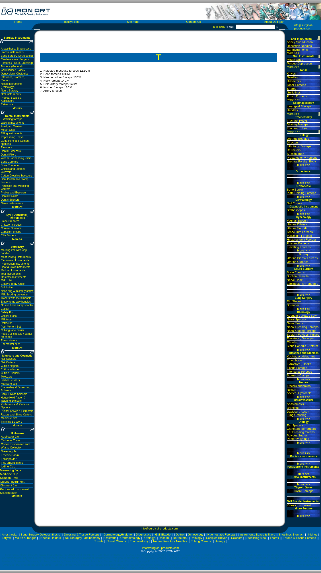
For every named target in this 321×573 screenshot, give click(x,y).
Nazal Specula (296, 319)
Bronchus (293, 407)
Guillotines (294, 92)
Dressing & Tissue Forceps (81, 534)
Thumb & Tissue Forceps (299, 538)
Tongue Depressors (300, 63)
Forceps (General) (12, 66)
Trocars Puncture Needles (169, 541)
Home (18, 21)
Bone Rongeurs (10, 165)
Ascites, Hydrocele (299, 393)
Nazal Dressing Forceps (303, 327)
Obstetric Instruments (13, 277)
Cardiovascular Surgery (15, 59)
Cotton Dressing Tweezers (16, 175)
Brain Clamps (296, 272)
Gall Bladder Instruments (303, 501)
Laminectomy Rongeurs (302, 283)
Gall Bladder (163, 534)
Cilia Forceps (8, 235)
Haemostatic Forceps (221, 534)
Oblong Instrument (12, 481)
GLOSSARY (219, 27)
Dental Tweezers (11, 151)
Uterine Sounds (297, 228)
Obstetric (110, 538)
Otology (303, 422)
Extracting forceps (11, 119)
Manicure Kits (9, 418)
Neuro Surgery (9, 90)
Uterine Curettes (298, 262)
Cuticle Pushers (10, 373)
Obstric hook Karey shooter (17, 305)
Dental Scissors (10, 199)
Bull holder (7, 287)
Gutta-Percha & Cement (15, 140)
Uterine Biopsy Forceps (302, 258)
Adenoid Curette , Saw (302, 315)
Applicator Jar (10, 436)
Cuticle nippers (10, 365)
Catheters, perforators (301, 428)
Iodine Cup (8, 466)
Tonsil (303, 70)
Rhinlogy (196, 538)
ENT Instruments (301, 38)
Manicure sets (9, 383)
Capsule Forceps (11, 231)
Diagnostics (143, 534)
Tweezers (6, 376)
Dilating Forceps (297, 124)
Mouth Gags (8, 129)
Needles (292, 77)
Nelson (291, 389)
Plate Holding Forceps (301, 193)
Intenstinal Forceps (299, 371)
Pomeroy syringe (298, 438)
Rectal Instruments (304, 477)
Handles (292, 110)
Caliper (5, 308)
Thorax (274, 538)
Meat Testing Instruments (16, 257)
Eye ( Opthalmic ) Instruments (17, 216)
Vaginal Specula (297, 220)
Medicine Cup (9, 474)
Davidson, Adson (298, 411)
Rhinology (303, 312)
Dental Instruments (17, 116)
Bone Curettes (9, 161)
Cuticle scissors (10, 369)
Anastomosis (295, 404)
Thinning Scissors (11, 421)
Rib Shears (294, 301)
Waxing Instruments (13, 122)
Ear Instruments (297, 49)
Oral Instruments (11, 94)
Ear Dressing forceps (301, 432)
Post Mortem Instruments (303, 466)
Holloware (17, 433)
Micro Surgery (304, 508)
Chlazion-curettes (11, 224)
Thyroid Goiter (303, 487)
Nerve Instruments (12, 203)
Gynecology (303, 217)
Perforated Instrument (14, 489)
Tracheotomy (303, 117)
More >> (17, 206)
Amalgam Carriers (12, 126)
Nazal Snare (295, 323)
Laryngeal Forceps (299, 106)
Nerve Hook (294, 280)
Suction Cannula (298, 276)
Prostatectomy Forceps (302, 157)
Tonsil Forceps (296, 85)
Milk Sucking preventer (14, 294)
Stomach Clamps (298, 375)
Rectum (164, 538)
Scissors (236, 538)
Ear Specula (295, 425)
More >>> (293, 53)
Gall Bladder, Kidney (13, 70)
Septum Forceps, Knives (303, 334)
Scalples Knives (216, 538)
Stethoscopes (296, 210)
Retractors (7, 104)
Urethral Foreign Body (301, 161)
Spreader (293, 305)
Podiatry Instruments (303, 456)
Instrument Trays (12, 462)
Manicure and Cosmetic (17, 355)
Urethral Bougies (298, 138)
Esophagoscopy (303, 102)
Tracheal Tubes (297, 128)
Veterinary (17, 247)
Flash (280, 21)
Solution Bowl (9, 478)
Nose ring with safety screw (17, 291)
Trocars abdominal (299, 386)
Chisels (292, 342)
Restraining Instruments (15, 260)
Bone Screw (295, 189)
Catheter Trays (10, 440)
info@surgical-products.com (303, 26)
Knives (291, 73)
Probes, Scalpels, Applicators (11, 99)
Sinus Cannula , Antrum (302, 346)
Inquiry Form (71, 21)
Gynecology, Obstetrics (14, 73)
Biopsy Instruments (12, 52)
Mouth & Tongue (25, 538)
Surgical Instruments (17, 37)
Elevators (6, 147)
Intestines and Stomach (304, 353)
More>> (17, 425)
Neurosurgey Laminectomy (82, 538)
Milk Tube (6, 280)
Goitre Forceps (303, 491)
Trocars (303, 382)
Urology (303, 135)
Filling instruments (12, 133)
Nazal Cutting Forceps (301, 330)
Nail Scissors (8, 358)
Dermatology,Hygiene (117, 534)
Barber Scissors (10, 380)
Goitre (180, 534)
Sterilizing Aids (256, 538)
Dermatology (303, 199)
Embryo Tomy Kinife (13, 283)
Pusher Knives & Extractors (17, 411)
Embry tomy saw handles (16, 301)
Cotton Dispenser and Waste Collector (15, 445)
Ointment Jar (8, 485)
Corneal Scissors (11, 228)
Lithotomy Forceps (299, 146)
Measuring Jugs (10, 470)
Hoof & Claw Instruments (16, 267)
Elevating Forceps (299, 247)
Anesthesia (9, 534)
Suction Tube (295, 154)
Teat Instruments (11, 273)
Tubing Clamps (201, 541)
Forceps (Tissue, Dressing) (17, 62)
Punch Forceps (297, 96)
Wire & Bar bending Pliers (16, 158)
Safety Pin (7, 312)
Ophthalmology (130, 538)
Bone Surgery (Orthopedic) (17, 55)
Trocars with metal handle (16, 298)
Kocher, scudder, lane (301, 356)
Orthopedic (303, 186)
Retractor (6, 323)
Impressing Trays (12, 137)
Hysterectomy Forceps (302, 239)
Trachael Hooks (297, 120)
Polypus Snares (297, 435)
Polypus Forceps (298, 243)
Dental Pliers (8, 154)
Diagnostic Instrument (304, 206)
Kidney (312, 534)
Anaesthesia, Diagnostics (16, 48)
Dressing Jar (9, 451)
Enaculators (294, 360)
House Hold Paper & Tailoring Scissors (13, 399)
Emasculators (9, 340)
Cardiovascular (303, 400)
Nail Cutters (8, 362)
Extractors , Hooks (299, 364)
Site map (133, 21)
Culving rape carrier (12, 330)
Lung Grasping (296, 415)
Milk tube (6, 319)
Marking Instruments (13, 270)
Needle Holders (50, 538)
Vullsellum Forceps (299, 235)
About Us (270, 21)
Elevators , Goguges (300, 338)
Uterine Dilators (297, 224)
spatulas (6, 143)
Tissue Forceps (297, 368)
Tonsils (98, 541)
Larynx (6, 538)
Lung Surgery (303, 297)
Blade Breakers (10, 221)
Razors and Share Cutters (16, 414)
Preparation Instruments (15, 263)
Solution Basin (8, 492)
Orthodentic (303, 171)
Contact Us (193, 21)
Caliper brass (9, 316)
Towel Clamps (116, 541)
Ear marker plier (10, 344)
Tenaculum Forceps (300, 232)
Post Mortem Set (11, 326)
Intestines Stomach (291, 534)
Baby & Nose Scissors (14, 394)
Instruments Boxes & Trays (257, 534)
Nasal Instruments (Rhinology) (12, 85)
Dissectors (294, 81)
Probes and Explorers (14, 192)
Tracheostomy (139, 541)
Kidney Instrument (299, 505)
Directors (293, 142)
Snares (291, 88)
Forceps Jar (8, 459)
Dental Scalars (9, 196)
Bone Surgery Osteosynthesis (40, 534)
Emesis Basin (10, 455)
